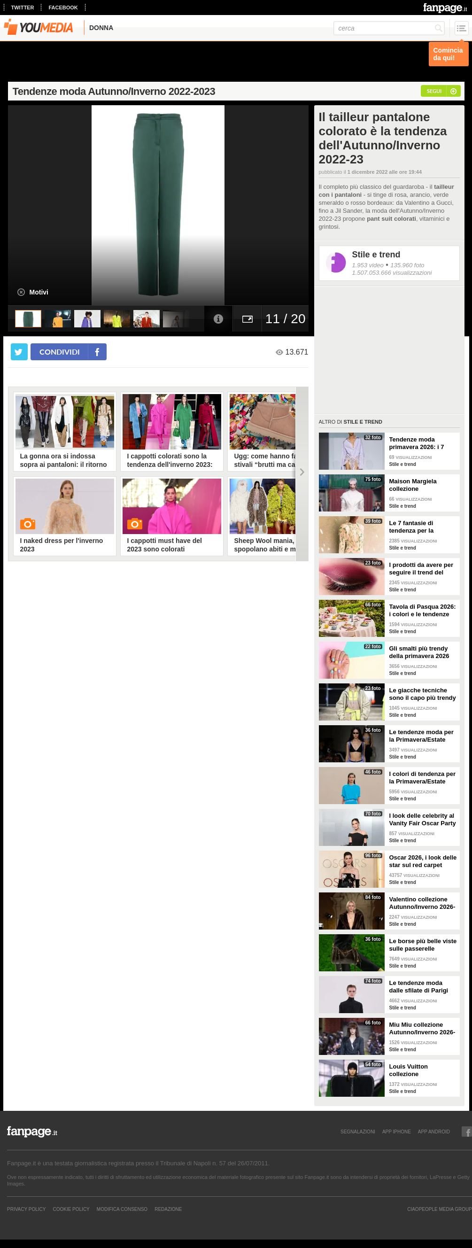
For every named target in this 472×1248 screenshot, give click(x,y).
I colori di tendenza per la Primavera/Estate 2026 (422, 777)
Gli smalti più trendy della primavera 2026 (419, 652)
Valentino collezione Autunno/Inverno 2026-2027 (422, 903)
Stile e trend (376, 254)
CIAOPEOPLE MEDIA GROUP (439, 1209)
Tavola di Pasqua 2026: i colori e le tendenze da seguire (422, 610)
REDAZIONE (168, 1209)
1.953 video (368, 265)
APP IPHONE (396, 1131)
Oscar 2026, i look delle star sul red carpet (423, 861)
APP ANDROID (434, 1131)
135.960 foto (407, 265)
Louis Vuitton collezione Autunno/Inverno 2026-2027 (422, 1070)
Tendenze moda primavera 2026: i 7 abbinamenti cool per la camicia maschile (420, 443)
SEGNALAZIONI (357, 1131)
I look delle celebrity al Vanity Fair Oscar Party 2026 (422, 819)
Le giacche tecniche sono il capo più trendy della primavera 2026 (422, 694)
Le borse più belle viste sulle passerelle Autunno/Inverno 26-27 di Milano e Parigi (423, 945)
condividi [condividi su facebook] (59, 351)
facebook (62, 7)
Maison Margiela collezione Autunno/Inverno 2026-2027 (422, 485)
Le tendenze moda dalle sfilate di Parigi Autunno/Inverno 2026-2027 (422, 986)
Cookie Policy (71, 1209)
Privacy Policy (26, 1209)
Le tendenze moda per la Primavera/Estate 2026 (421, 736)
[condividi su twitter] (19, 351)
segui (434, 91)
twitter (22, 7)
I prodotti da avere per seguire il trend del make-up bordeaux (421, 568)
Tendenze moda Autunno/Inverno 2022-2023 (114, 91)
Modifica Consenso (122, 1209)
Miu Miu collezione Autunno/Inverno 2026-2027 (422, 1028)
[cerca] (389, 28)
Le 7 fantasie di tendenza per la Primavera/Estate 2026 (421, 527)
